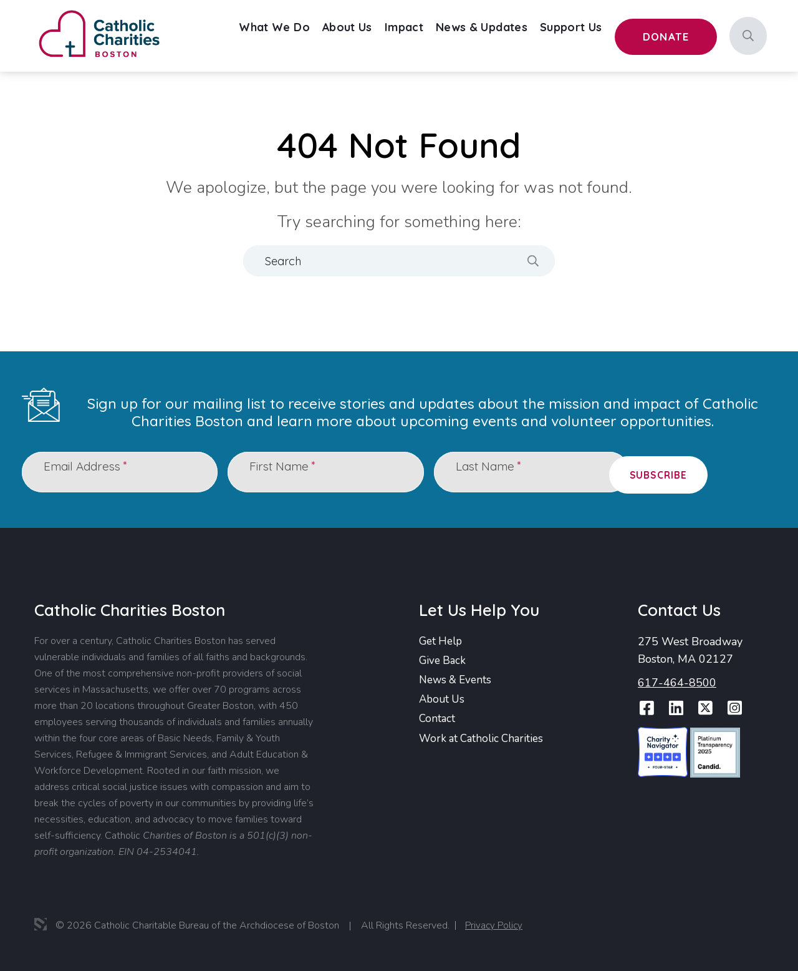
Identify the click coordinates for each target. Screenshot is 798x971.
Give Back (443, 660)
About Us (443, 700)
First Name (287, 471)
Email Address (91, 471)
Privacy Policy (495, 923)
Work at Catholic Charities (484, 740)
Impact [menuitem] (436, 35)
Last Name (494, 471)
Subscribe (718, 472)
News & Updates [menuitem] (507, 35)
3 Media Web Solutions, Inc (40, 923)
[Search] (748, 36)
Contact (437, 720)
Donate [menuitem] (673, 37)
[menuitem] (316, 36)
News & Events (457, 680)
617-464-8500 (677, 681)
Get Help (442, 640)
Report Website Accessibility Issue (732, 927)
